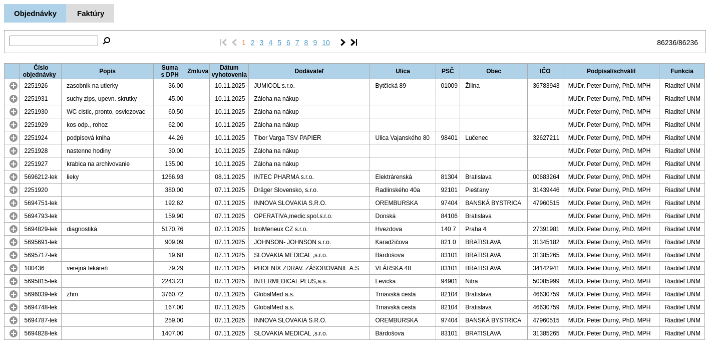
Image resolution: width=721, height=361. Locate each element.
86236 (666, 43)
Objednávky (35, 13)
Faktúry (90, 13)
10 (326, 43)
